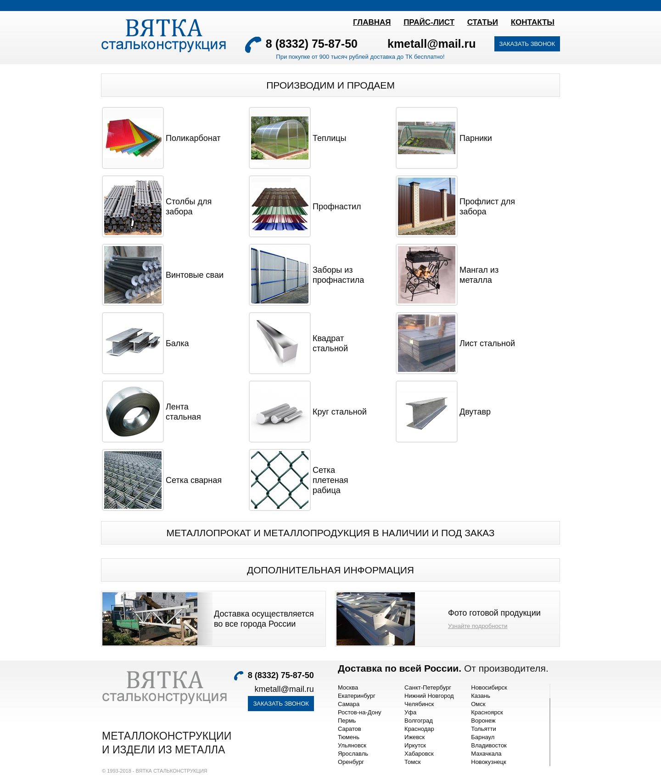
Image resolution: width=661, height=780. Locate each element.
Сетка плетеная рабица (330, 480)
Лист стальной (487, 343)
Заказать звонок (527, 43)
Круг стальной (340, 411)
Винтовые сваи (195, 275)
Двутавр (475, 411)
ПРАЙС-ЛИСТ (428, 22)
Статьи (482, 22)
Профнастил (337, 206)
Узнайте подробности (477, 626)
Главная (372, 22)
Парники (475, 138)
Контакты (533, 22)
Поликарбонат (193, 138)
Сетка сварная (194, 480)
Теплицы (330, 138)
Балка (177, 343)
